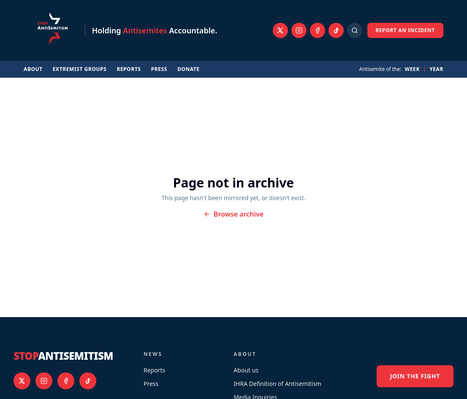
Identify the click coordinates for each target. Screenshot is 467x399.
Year (436, 69)
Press (159, 69)
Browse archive (233, 214)
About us (246, 370)
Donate (188, 69)
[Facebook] (317, 30)
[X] (280, 30)
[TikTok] (336, 30)
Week (412, 69)
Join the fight (415, 376)
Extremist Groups (80, 69)
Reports (129, 69)
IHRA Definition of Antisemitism (277, 384)
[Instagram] (299, 30)
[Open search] (354, 30)
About (33, 69)
